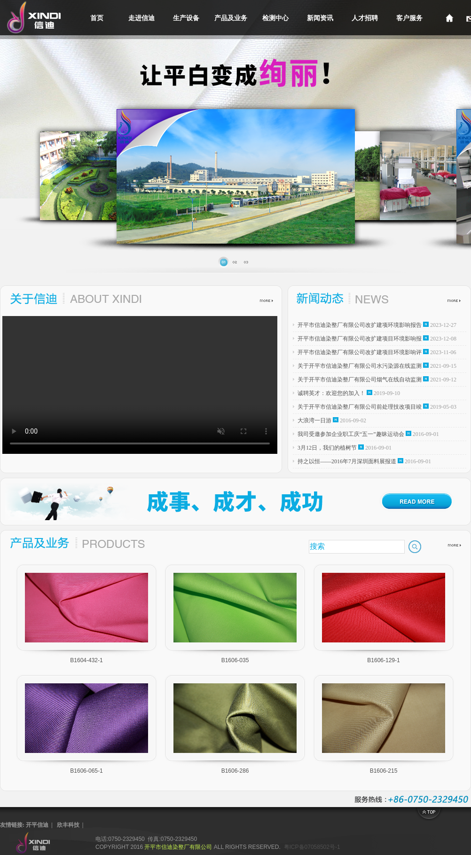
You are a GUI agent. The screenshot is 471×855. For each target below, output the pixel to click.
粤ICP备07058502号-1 (312, 847)
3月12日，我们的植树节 (327, 447)
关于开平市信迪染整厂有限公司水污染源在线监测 (360, 366)
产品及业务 (230, 18)
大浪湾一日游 (314, 420)
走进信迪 (141, 18)
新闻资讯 (320, 18)
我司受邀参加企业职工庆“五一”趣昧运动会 (351, 434)
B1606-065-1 (86, 771)
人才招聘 (365, 18)
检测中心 (275, 18)
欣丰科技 (68, 825)
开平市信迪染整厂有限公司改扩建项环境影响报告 (360, 325)
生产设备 (186, 18)
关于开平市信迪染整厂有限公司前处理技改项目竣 (360, 407)
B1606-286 (235, 771)
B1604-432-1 (86, 660)
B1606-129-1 (383, 660)
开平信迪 (37, 825)
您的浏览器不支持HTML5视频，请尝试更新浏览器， (139, 385)
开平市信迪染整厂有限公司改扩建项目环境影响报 (360, 338)
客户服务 (409, 18)
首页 (96, 18)
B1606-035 (235, 660)
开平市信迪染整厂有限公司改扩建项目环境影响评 (360, 352)
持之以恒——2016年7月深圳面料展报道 (347, 461)
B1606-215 (384, 771)
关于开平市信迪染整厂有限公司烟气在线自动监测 (360, 379)
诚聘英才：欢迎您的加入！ (331, 393)
